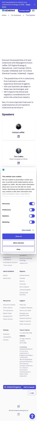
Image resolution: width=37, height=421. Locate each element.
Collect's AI (23, 263)
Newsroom (7, 278)
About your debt (25, 310)
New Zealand (24, 287)
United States (25, 275)
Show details (26, 230)
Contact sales (24, 10)
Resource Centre (9, 305)
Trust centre (7, 265)
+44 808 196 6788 (26, 333)
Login (32, 393)
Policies (6, 340)
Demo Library (7, 308)
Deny (18, 249)
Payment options (26, 318)
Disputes (6, 334)
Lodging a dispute (26, 308)
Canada (22, 278)
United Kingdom (25, 290)
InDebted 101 (7, 316)
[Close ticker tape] (34, 4)
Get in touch (29, 387)
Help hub (23, 305)
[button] (32, 416)
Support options (25, 321)
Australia (23, 284)
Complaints (7, 337)
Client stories (8, 319)
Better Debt (7, 313)
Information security (10, 262)
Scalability (23, 255)
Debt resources (25, 324)
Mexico (22, 281)
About (5, 275)
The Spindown (8, 310)
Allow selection (18, 243)
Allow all (18, 236)
